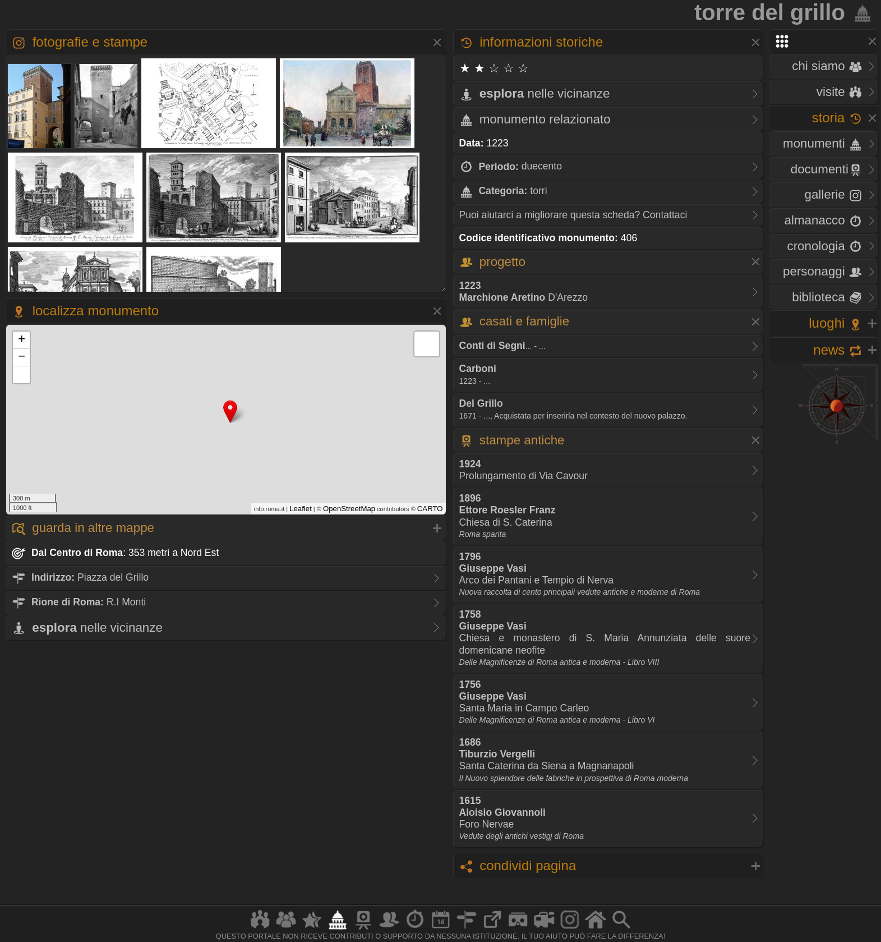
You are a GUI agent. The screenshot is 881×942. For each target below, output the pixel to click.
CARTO (430, 508)
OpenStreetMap (349, 508)
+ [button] (21, 340)
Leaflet (300, 508)
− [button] (21, 357)
